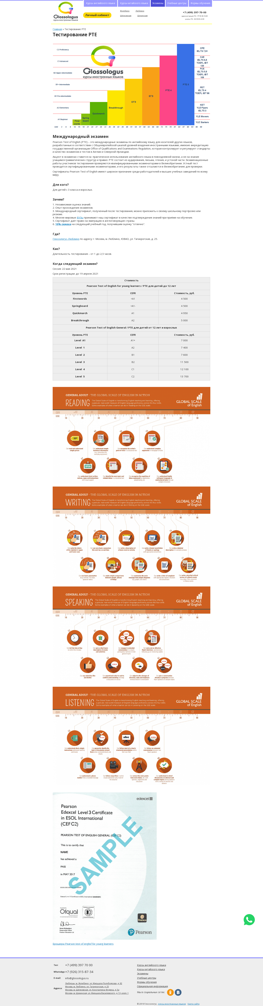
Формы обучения (200, 3)
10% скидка (63, 224)
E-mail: (57, 978)
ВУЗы (80, 217)
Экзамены (157, 3)
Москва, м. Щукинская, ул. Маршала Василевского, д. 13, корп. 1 (97, 993)
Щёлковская (125, 15)
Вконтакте (178, 992)
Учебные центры (176, 3)
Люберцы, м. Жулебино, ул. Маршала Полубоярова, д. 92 (93, 983)
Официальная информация (152, 986)
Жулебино (124, 11)
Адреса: (58, 988)
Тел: (56, 965)
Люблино (140, 11)
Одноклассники (170, 992)
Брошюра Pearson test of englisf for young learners (83, 943)
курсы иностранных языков (172, 1003)
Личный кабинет (97, 15)
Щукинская (142, 15)
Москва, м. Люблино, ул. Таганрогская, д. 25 (87, 986)
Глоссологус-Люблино (66, 238)
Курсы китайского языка (134, 3)
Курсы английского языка (100, 3)
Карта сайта (193, 1003)
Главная (57, 29)
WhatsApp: (59, 971)
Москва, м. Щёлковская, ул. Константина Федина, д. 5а (92, 989)
